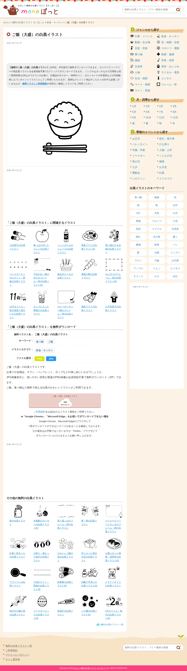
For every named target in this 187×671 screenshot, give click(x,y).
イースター (138, 155)
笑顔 (138, 228)
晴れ (138, 236)
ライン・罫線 (142, 90)
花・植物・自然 (170, 42)
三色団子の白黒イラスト (17, 247)
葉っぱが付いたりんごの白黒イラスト (41, 249)
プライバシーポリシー (17, 654)
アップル (138, 268)
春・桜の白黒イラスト (89, 522)
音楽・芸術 (141, 48)
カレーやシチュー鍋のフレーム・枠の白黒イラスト (65, 312)
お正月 (136, 138)
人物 (137, 72)
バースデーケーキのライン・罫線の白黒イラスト (17, 279)
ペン (175, 244)
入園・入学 (165, 150)
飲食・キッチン (55, 22)
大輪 (156, 260)
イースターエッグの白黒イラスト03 (41, 614)
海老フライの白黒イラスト (89, 308)
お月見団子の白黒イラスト (113, 308)
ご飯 (50, 341)
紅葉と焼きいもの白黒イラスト (17, 555)
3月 (161, 106)
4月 (175, 106)
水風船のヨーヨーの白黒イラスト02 (41, 524)
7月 (161, 112)
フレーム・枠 (169, 84)
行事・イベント (144, 36)
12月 (175, 117)
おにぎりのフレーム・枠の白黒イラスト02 (113, 278)
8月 (175, 112)
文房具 (138, 66)
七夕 (134, 167)
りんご (156, 268)
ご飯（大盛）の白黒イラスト (64, 396)
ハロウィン (138, 178)
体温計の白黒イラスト (65, 613)
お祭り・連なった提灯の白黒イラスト (41, 557)
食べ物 (39, 341)
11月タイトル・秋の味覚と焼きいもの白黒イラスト (17, 312)
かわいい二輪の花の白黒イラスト (65, 557)
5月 (134, 112)
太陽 (156, 252)
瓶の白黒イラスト (17, 522)
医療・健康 (167, 54)
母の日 (136, 161)
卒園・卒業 (138, 150)
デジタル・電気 (170, 72)
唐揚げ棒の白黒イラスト (89, 276)
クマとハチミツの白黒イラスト (113, 584)
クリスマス (165, 178)
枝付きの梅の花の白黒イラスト (17, 613)
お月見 (163, 167)
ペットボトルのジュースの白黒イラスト (65, 249)
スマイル (157, 228)
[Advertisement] (64, 52)
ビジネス (166, 78)
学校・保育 (167, 60)
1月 (134, 106)
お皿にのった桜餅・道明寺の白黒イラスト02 (113, 557)
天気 (156, 213)
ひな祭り (164, 144)
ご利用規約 (40, 411)
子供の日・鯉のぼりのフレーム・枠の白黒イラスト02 (41, 279)
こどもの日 (165, 155)
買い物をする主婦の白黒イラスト (113, 249)
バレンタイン (140, 144)
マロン (138, 260)
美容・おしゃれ (170, 66)
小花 (175, 221)
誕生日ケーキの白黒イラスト (65, 276)
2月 (148, 106)
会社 (175, 276)
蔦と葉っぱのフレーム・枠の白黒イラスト (65, 524)
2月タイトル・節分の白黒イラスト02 (113, 614)
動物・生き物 (142, 42)
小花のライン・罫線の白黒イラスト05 (41, 586)
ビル (156, 276)
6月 (148, 112)
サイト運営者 (12, 659)
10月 (148, 117)
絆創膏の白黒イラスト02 (65, 584)
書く (175, 236)
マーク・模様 (142, 84)
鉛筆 (156, 244)
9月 (134, 117)
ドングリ (175, 252)
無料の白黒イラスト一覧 (111, 624)
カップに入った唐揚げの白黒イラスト (41, 310)
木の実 (156, 236)
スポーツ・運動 (170, 48)
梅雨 (161, 161)
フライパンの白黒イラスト (17, 584)
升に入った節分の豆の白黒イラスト (89, 557)
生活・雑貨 (141, 78)
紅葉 (161, 172)
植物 (156, 197)
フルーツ (157, 221)
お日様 (175, 260)
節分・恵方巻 (167, 138)
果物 (138, 221)
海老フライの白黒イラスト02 (89, 247)
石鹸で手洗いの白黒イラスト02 (89, 584)
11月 (162, 117)
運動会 (136, 172)
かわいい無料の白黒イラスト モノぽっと (23, 22)
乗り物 (138, 54)
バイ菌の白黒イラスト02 (89, 613)
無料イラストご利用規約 (34, 83)
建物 (137, 60)
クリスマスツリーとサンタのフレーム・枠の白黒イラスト (113, 526)
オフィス (138, 276)
